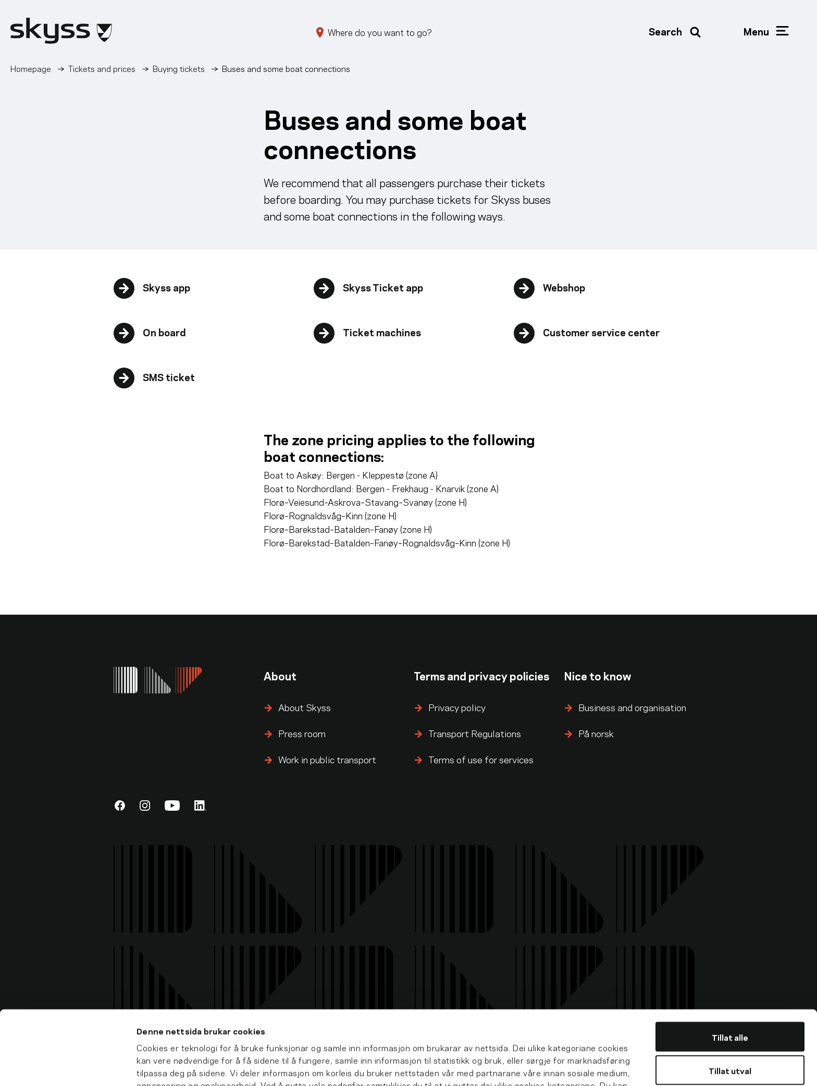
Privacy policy (457, 706)
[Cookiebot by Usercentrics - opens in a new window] (67, 1065)
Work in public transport (327, 758)
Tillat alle (730, 971)
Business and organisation (632, 706)
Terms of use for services (481, 758)
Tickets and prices (101, 68)
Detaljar (579, 1065)
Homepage (30, 68)
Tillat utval (730, 1005)
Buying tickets (179, 68)
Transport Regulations (474, 732)
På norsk (596, 732)
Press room (302, 732)
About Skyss (304, 706)
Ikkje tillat (730, 1038)
